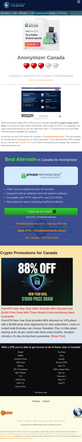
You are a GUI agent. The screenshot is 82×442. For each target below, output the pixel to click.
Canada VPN (24, 142)
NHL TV (61, 366)
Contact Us (28, 421)
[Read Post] (58, 336)
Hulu (62, 356)
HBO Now (20, 362)
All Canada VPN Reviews (41, 237)
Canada (5, 13)
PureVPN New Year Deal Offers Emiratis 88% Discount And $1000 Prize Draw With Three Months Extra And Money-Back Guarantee (38, 312)
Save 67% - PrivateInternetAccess (41, 217)
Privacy (35, 421)
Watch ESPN (61, 362)
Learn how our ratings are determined (41, 80)
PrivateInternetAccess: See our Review (41, 223)
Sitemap (62, 421)
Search (56, 421)
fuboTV (61, 383)
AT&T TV (20, 383)
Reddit (20, 352)
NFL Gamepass (20, 369)
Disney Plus (20, 387)
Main (15, 13)
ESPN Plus (20, 380)
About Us (20, 421)
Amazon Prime (20, 359)
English (24, 13)
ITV (20, 376)
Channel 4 (61, 376)
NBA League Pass (61, 369)
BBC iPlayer (20, 373)
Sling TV (61, 380)
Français (36, 401)
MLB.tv (20, 366)
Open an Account (39, 211)
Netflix (20, 356)
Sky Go (61, 373)
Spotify (62, 359)
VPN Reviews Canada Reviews (43, 13)
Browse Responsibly (45, 421)
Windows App (41, 392)
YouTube (61, 352)
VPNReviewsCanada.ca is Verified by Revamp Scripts (16, 438)
